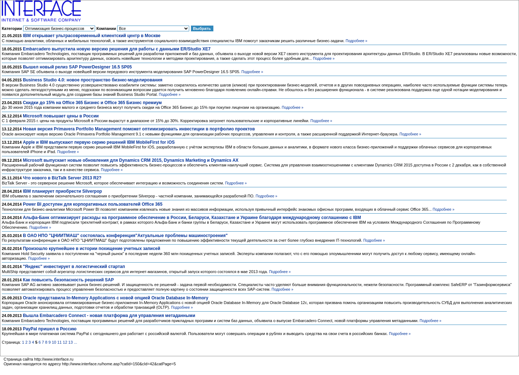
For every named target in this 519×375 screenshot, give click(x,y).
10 (54, 342)
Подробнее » (356, 41)
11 (59, 342)
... (75, 342)
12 (65, 342)
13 (70, 342)
